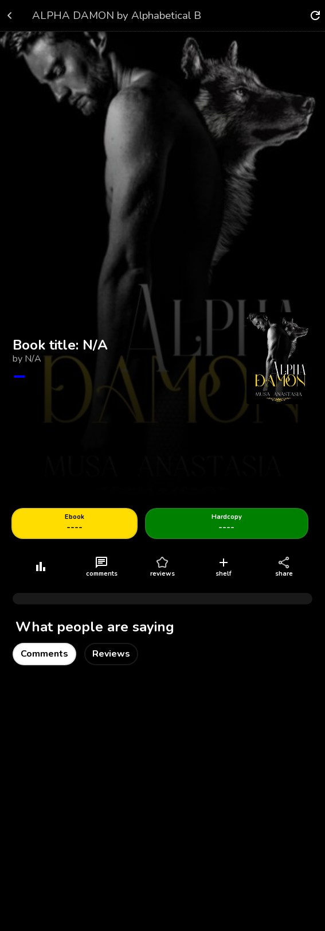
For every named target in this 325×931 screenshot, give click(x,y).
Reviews (111, 653)
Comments (44, 653)
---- (74, 523)
